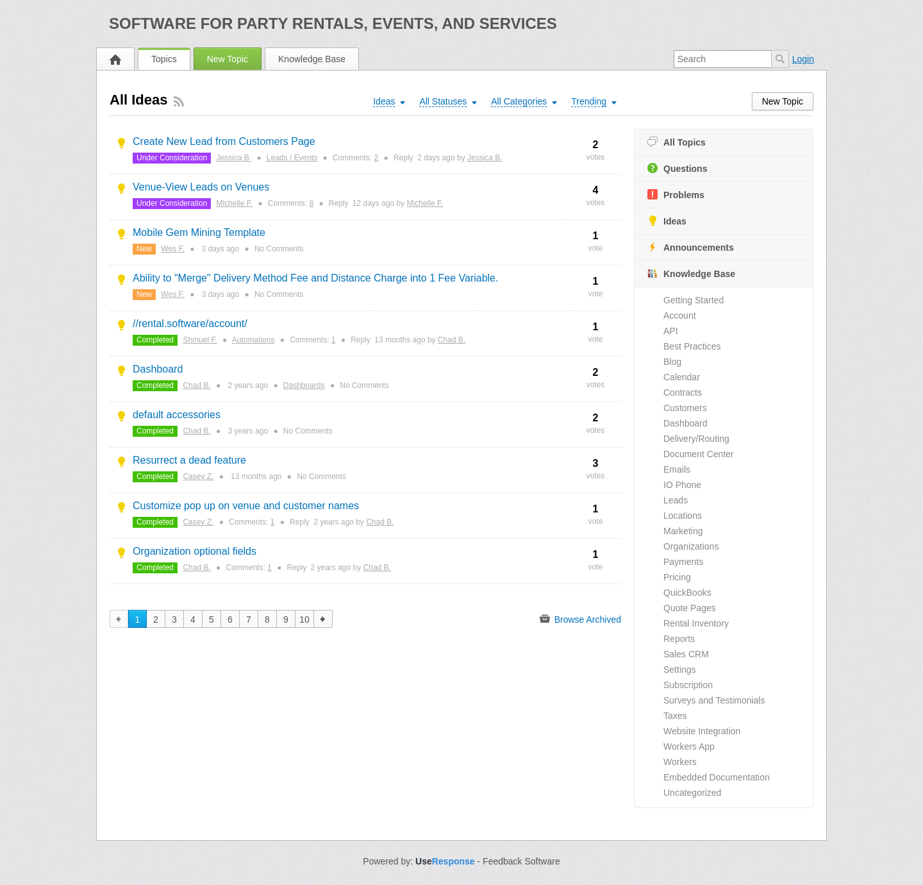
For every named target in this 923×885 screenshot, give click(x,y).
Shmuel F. (200, 339)
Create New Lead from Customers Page (224, 141)
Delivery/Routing (696, 439)
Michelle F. (234, 203)
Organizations (691, 546)
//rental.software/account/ (190, 323)
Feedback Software (521, 861)
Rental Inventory (696, 623)
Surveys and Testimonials (714, 700)
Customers (685, 408)
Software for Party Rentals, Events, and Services (333, 23)
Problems (675, 194)
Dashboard (685, 423)
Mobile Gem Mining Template (199, 232)
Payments (683, 562)
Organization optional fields (194, 551)
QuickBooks (687, 592)
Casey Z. (198, 476)
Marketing (683, 531)
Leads (675, 500)
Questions (677, 168)
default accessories (176, 414)
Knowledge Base (311, 59)
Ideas (666, 220)
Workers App (689, 746)
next (323, 619)
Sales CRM (686, 654)
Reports (679, 639)
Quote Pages (689, 608)
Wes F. (172, 248)
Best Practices (691, 346)
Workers (680, 762)
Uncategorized (692, 793)
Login (803, 59)
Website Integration (701, 731)
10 (304, 619)
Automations (253, 339)
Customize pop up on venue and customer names (246, 505)
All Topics (676, 142)
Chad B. (451, 339)
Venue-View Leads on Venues (201, 186)
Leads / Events (292, 157)
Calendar (681, 377)
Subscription (688, 685)
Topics (164, 59)
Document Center (698, 454)
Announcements (690, 247)
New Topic (227, 59)
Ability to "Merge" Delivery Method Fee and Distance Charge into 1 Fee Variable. (315, 278)
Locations (682, 515)
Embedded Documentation (716, 777)
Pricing (677, 577)
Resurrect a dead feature (189, 460)
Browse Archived (580, 619)
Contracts (682, 392)
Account (679, 315)
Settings (679, 669)
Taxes (675, 716)
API (670, 331)
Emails (676, 469)
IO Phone (682, 485)
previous (119, 619)
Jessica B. (233, 157)
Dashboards (304, 385)
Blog (672, 362)
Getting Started (693, 300)
